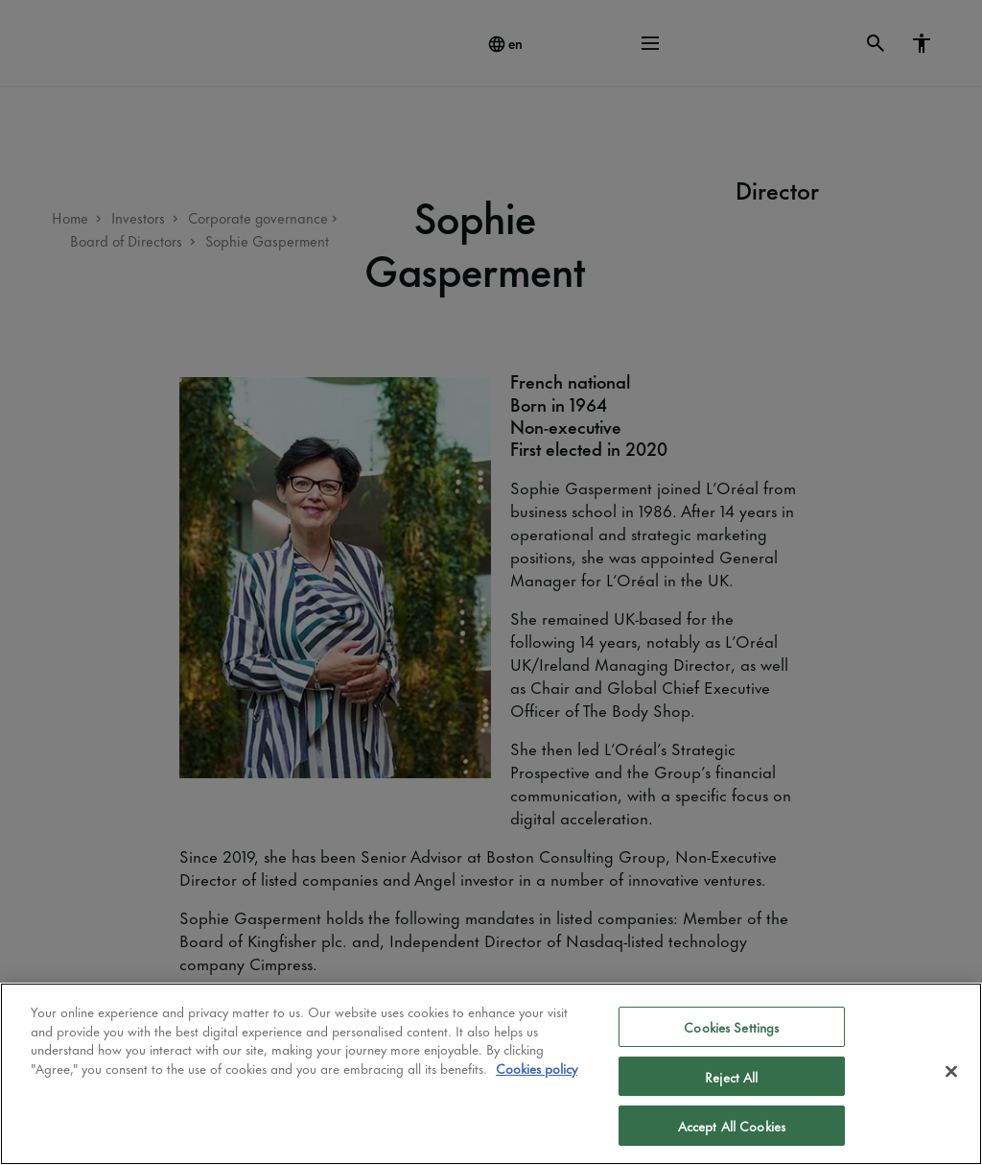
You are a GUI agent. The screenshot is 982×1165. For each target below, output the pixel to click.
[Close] (951, 1072)
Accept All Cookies (731, 1125)
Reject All (731, 1076)
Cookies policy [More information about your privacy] (536, 1068)
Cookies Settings (731, 1026)
